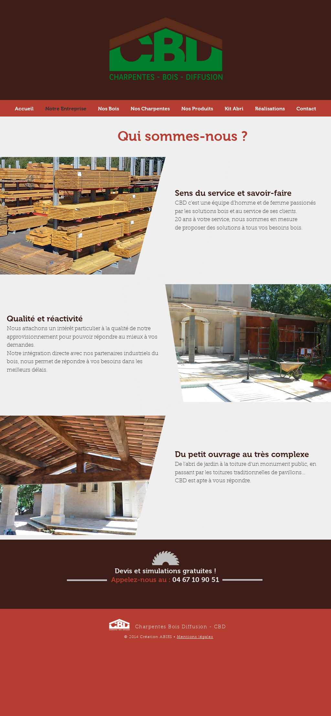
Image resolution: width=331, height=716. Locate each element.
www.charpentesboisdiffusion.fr (168, 666)
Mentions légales (195, 637)
